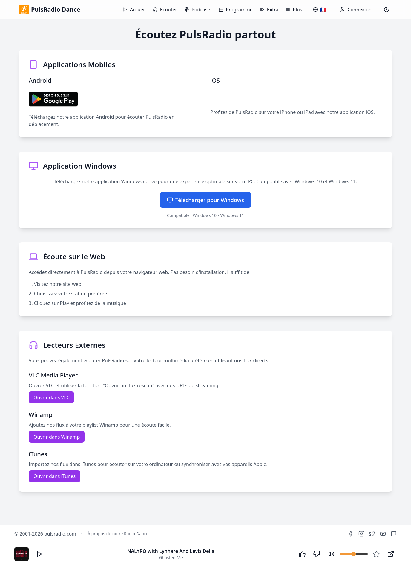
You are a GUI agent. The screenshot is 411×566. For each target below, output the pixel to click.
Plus (294, 9)
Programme (236, 9)
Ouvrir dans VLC (51, 397)
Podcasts (197, 9)
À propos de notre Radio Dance (118, 533)
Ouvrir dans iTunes (54, 476)
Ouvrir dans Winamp (56, 437)
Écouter (165, 9)
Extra (269, 9)
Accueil (134, 9)
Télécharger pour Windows (205, 199)
